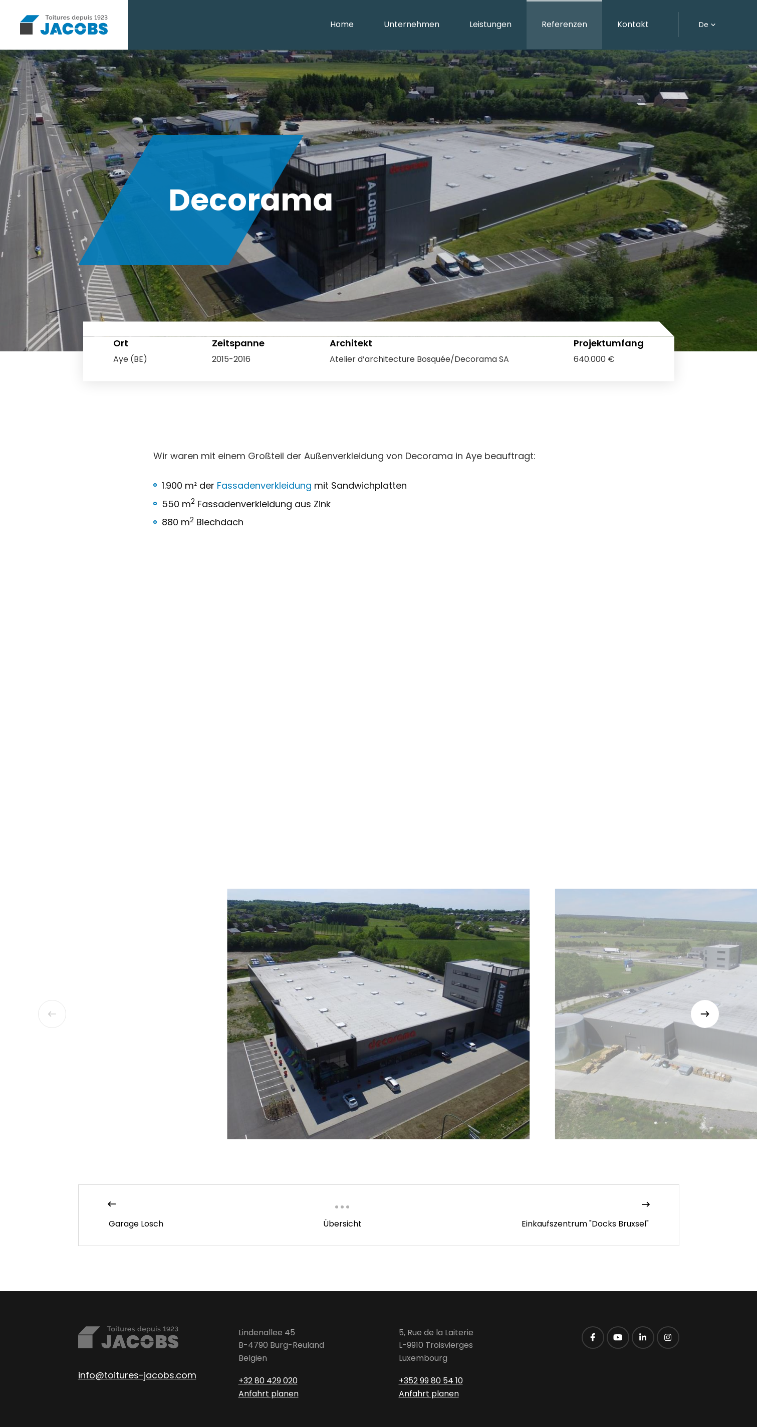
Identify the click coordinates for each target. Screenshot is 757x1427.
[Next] (705, 1014)
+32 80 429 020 (268, 1380)
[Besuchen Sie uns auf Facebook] (593, 1337)
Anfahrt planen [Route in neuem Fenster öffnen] (268, 1393)
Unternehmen (411, 24)
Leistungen (490, 24)
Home (342, 24)
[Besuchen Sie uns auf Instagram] (668, 1337)
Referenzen (564, 24)
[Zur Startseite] (64, 25)
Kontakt (633, 24)
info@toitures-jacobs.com (137, 1375)
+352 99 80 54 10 (431, 1380)
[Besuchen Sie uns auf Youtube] (618, 1337)
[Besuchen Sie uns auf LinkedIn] (643, 1337)
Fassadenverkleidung (264, 485)
